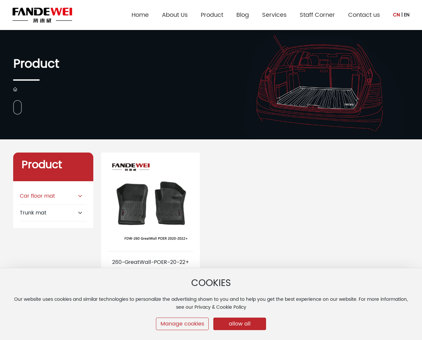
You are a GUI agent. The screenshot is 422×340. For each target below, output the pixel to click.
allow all (240, 324)
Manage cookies (182, 324)
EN (406, 15)
